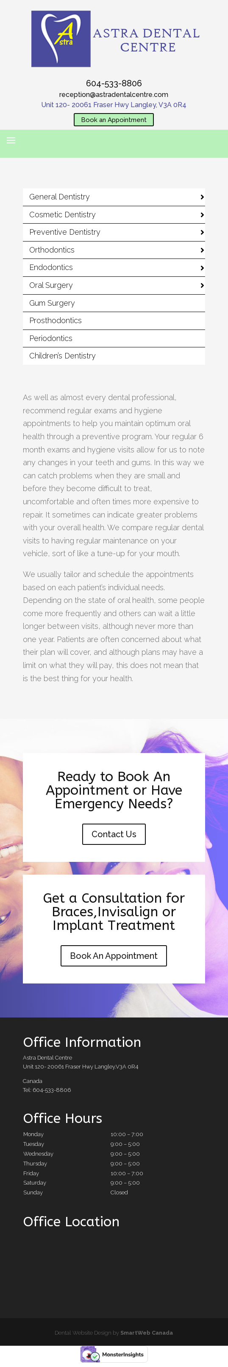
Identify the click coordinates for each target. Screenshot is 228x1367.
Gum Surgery (52, 302)
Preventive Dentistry (64, 231)
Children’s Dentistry (62, 355)
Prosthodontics (55, 320)
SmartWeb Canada (146, 1333)
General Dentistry (59, 196)
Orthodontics (52, 249)
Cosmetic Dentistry (62, 214)
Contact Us (114, 834)
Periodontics (50, 338)
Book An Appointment (114, 956)
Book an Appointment (114, 119)
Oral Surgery (51, 285)
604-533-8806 (114, 83)
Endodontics (51, 267)
